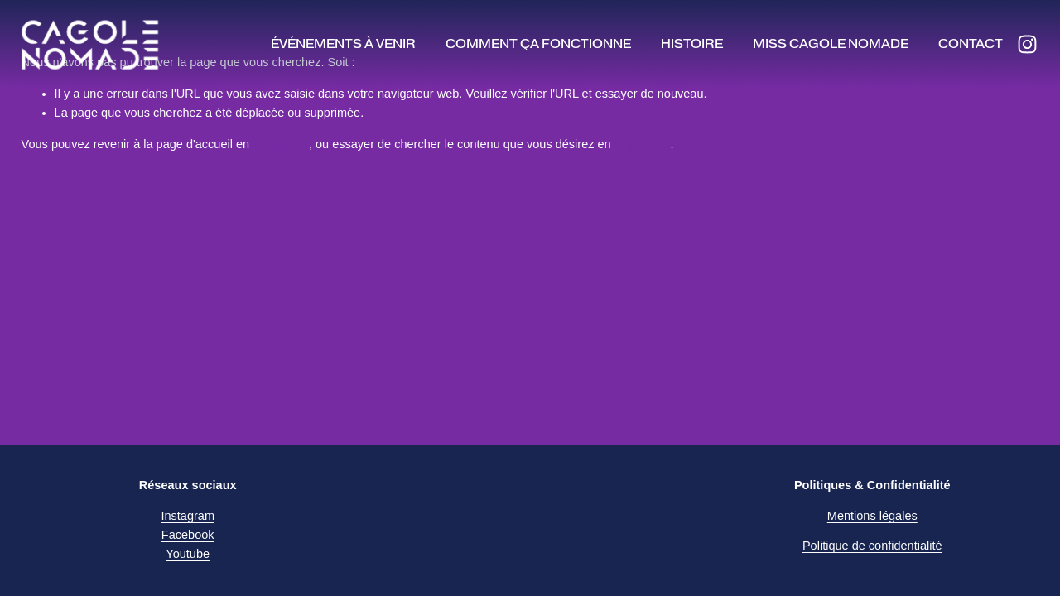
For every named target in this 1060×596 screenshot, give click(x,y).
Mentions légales (872, 515)
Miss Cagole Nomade (830, 43)
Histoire (692, 43)
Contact (970, 43)
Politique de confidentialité (872, 545)
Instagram (187, 515)
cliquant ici (281, 144)
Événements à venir (343, 43)
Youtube (188, 553)
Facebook (187, 534)
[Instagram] (1027, 44)
